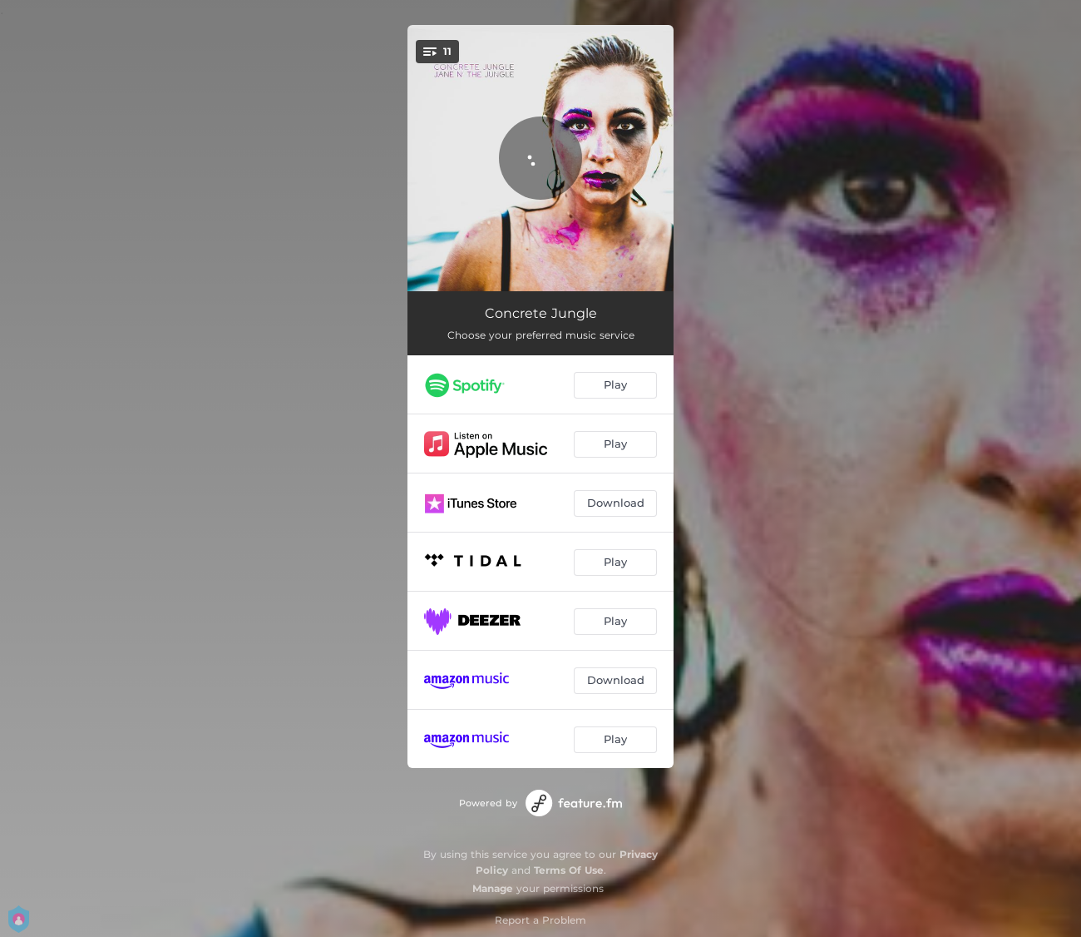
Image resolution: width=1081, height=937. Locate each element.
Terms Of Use (569, 870)
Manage (492, 888)
